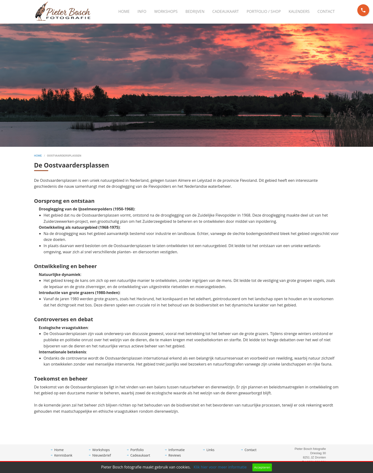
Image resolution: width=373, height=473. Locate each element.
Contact (326, 11)
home (38, 155)
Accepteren (262, 467)
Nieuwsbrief (101, 459)
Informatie (176, 453)
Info (141, 11)
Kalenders (299, 11)
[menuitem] (124, 11)
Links (210, 453)
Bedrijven (195, 11)
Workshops (165, 11)
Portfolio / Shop (264, 11)
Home (124, 11)
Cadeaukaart (225, 11)
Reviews (174, 459)
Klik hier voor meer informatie (220, 467)
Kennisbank (63, 459)
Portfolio (137, 453)
